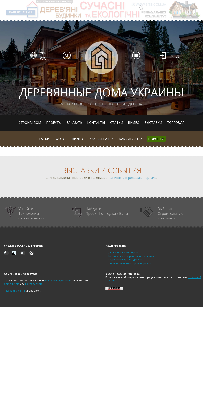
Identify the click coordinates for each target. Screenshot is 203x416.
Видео (133, 122)
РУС (43, 58)
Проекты (54, 122)
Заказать (74, 122)
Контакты (96, 122)
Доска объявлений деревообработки (130, 263)
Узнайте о (25, 213)
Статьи (116, 122)
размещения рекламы (57, 280)
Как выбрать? (101, 139)
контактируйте (33, 284)
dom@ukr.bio (11, 284)
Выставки (153, 122)
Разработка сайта (14, 290)
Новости (156, 139)
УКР (43, 53)
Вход (174, 56)
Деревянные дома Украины (124, 252)
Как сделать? (130, 139)
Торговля (175, 122)
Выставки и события (101, 170)
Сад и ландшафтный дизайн (125, 259)
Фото (60, 139)
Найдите (100, 211)
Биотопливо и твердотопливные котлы (131, 256)
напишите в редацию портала (132, 178)
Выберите (162, 213)
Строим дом (30, 122)
